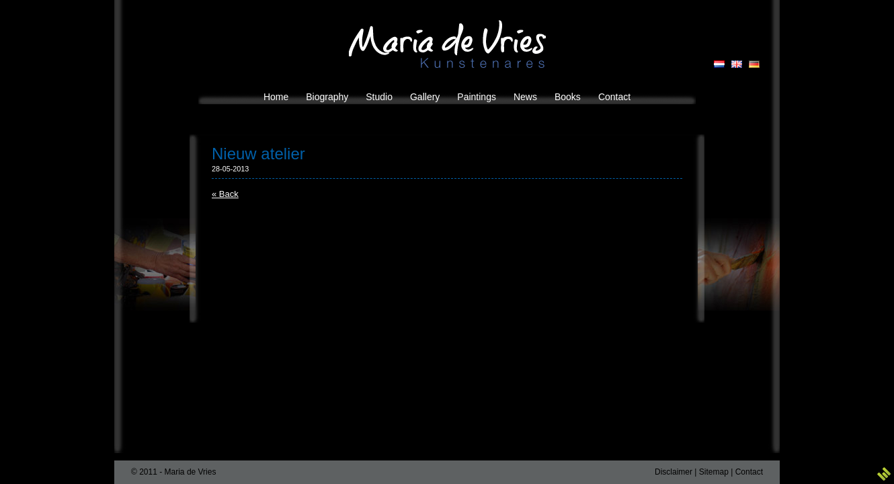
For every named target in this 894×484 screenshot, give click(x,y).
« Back (225, 194)
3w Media (884, 474)
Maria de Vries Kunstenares (447, 44)
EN (736, 64)
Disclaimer (673, 472)
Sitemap (714, 472)
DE (754, 64)
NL (719, 64)
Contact (749, 472)
